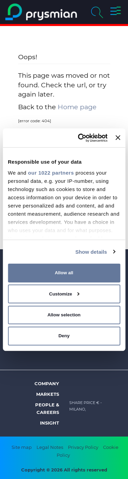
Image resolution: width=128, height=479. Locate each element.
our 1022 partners (51, 172)
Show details (91, 251)
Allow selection (64, 314)
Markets (47, 394)
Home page (77, 107)
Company (46, 383)
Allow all (64, 272)
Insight (49, 423)
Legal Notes (50, 447)
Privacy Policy (83, 447)
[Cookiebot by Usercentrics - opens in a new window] (80, 137)
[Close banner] (117, 137)
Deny (64, 335)
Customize (64, 294)
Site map (22, 447)
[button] (115, 12)
